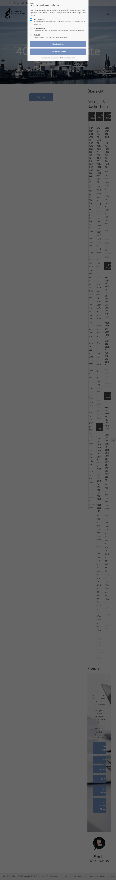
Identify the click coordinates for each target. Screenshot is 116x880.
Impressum (55, 58)
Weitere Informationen (67, 58)
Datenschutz (45, 58)
